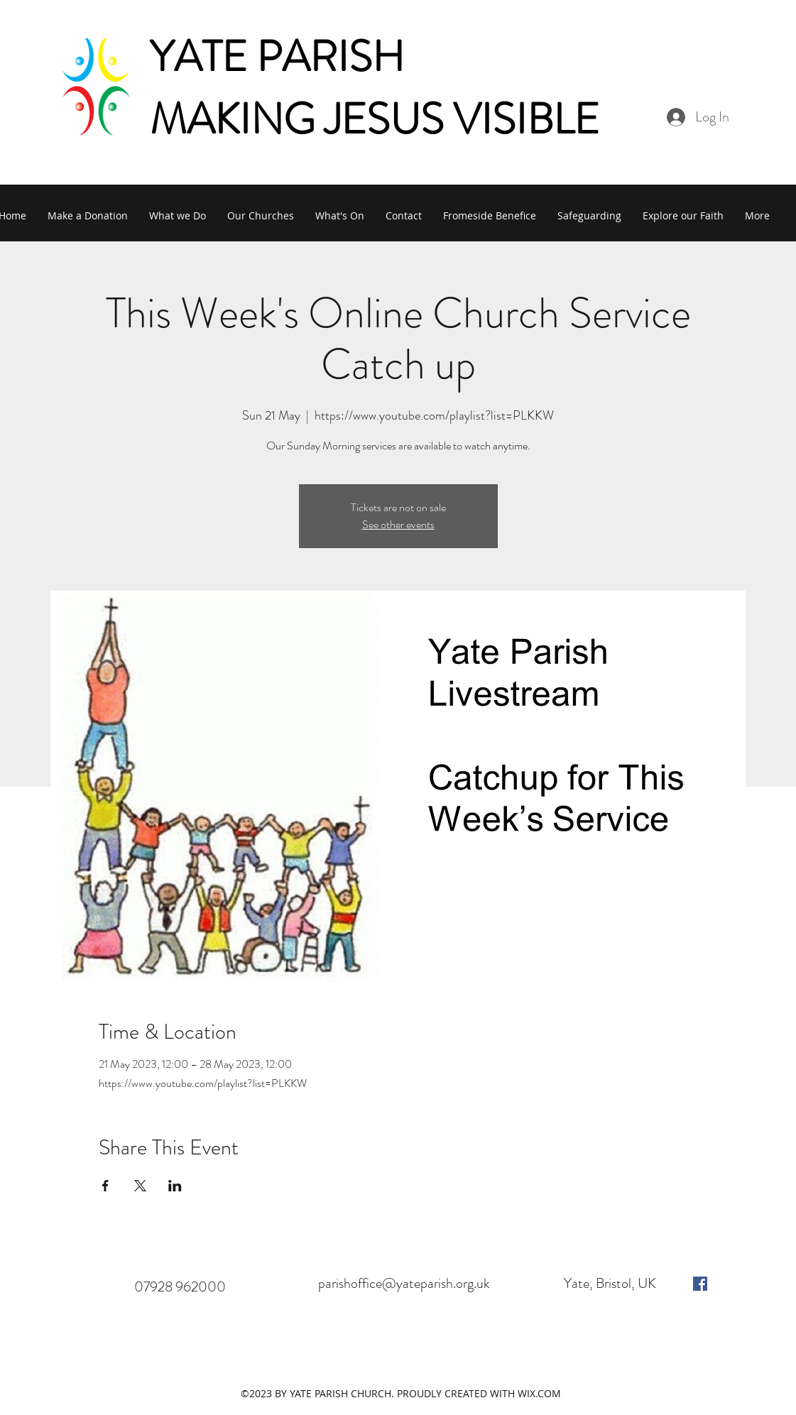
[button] (177, 215)
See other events (398, 524)
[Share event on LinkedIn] (175, 1185)
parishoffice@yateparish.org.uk (404, 1283)
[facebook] (700, 1284)
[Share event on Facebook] (105, 1185)
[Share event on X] (140, 1185)
